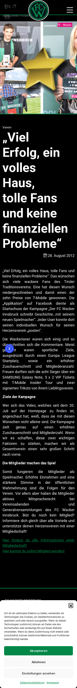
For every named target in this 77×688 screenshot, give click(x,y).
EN (7, 6)
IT (14, 6)
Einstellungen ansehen (38, 673)
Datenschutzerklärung (32, 682)
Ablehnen (39, 662)
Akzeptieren (38, 651)
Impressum (53, 682)
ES (7, 16)
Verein (6, 127)
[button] (71, 605)
